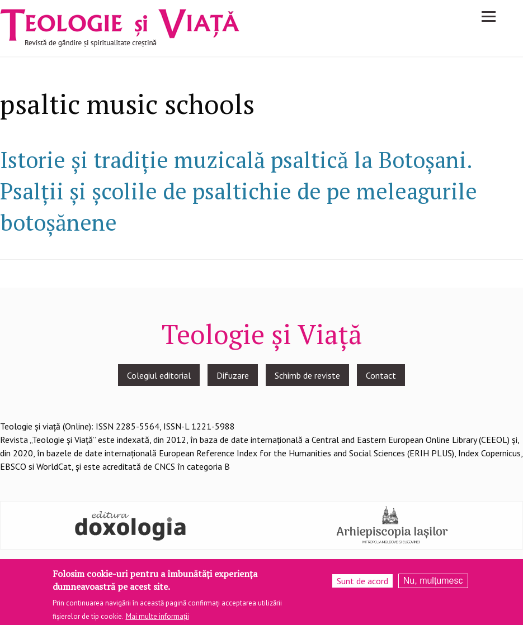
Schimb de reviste (307, 375)
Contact (381, 375)
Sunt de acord (362, 583)
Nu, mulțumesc (433, 583)
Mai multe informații (157, 618)
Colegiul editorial (159, 375)
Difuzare (232, 375)
